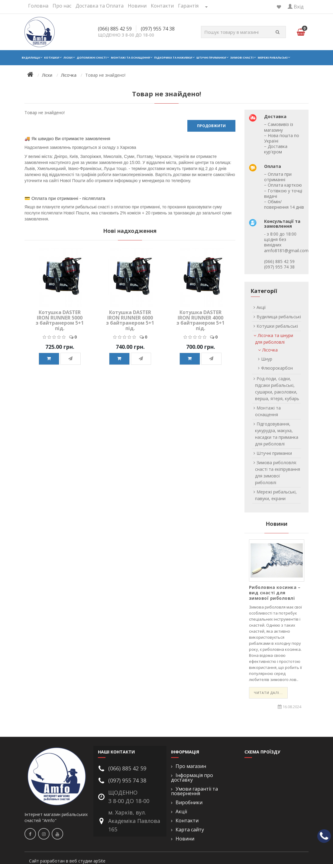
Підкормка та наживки (173, 57)
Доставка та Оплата (100, 5)
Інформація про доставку (192, 777)
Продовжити (211, 125)
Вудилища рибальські (279, 317)
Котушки (51, 57)
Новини (137, 5)
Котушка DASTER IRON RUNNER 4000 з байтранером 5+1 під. (200, 320)
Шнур (266, 359)
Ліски (68, 57)
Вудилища (31, 57)
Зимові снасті (242, 57)
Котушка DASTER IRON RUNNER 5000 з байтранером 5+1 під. (60, 320)
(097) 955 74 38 (158, 28)
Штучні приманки (211, 57)
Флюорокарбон (277, 368)
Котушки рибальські (277, 326)
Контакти (162, 5)
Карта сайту (190, 829)
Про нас (62, 5)
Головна (38, 5)
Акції (261, 307)
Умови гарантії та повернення (194, 791)
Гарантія (188, 5)
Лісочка (68, 75)
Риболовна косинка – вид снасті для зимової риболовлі (275, 592)
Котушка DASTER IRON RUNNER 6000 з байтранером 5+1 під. (130, 320)
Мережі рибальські (273, 57)
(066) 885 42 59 (115, 28)
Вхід (296, 6)
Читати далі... (268, 692)
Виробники (189, 802)
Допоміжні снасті (92, 57)
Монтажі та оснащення (130, 57)
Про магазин (191, 766)
